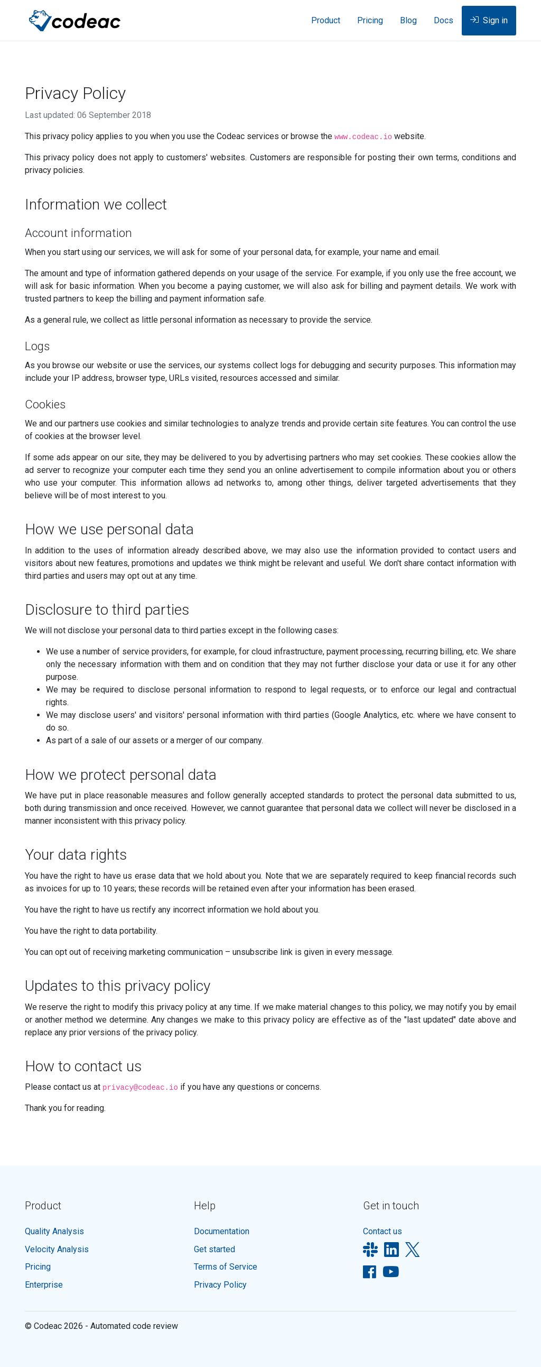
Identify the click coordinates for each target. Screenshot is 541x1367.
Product (325, 20)
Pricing (370, 20)
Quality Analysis (54, 1231)
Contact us (382, 1231)
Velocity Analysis (57, 1249)
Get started (214, 1249)
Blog (408, 20)
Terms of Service (225, 1267)
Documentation (221, 1231)
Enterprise (44, 1285)
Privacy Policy (220, 1285)
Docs (443, 20)
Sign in (489, 21)
